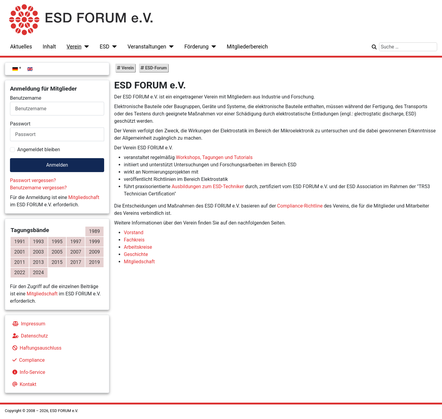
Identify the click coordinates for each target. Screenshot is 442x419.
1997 (75, 241)
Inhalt (49, 47)
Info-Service (27, 372)
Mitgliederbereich (247, 47)
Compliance (27, 360)
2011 (19, 262)
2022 (19, 272)
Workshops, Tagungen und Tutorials (214, 157)
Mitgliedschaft (83, 197)
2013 (38, 262)
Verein (74, 47)
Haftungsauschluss (35, 348)
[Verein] (85, 47)
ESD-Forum (155, 67)
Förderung (196, 47)
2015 (57, 262)
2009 (94, 252)
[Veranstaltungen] (170, 47)
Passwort (20, 124)
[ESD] (113, 47)
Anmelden (57, 165)
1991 (19, 241)
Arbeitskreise (138, 247)
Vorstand (133, 232)
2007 (75, 252)
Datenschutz (29, 336)
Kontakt (23, 384)
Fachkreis (134, 240)
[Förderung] (212, 47)
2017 (75, 262)
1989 (94, 231)
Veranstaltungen (146, 47)
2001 (19, 252)
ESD (104, 47)
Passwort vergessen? (33, 180)
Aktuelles (21, 47)
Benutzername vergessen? (38, 188)
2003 (38, 252)
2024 (38, 272)
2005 (57, 252)
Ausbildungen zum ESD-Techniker (208, 186)
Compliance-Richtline (299, 206)
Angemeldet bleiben (38, 149)
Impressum (27, 324)
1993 (38, 241)
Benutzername (25, 98)
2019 (94, 262)
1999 (94, 241)
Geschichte (136, 254)
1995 (57, 241)
